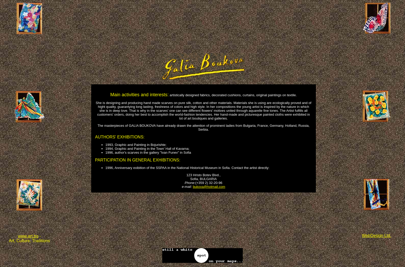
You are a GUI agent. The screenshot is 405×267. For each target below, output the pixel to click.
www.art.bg (28, 236)
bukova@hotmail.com (209, 187)
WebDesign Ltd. (376, 235)
